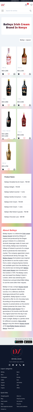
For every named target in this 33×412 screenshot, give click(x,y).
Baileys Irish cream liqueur (12, 309)
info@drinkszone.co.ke (26, 1)
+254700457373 (15, 1)
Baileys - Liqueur (25, 40)
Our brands (19, 401)
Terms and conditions (22, 406)
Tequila (2, 385)
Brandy (18, 377)
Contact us (3, 409)
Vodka (2, 380)
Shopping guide (5, 396)
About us (19, 396)
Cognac (3, 388)
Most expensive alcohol (6, 406)
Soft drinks (19, 382)
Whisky (2, 372)
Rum (18, 380)
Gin (17, 374)
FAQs (2, 404)
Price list (19, 404)
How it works (4, 401)
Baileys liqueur (8, 258)
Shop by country (21, 398)
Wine (2, 374)
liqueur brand (23, 287)
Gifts (18, 385)
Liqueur (3, 382)
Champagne (4, 377)
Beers (18, 372)
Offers (18, 388)
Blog (2, 398)
